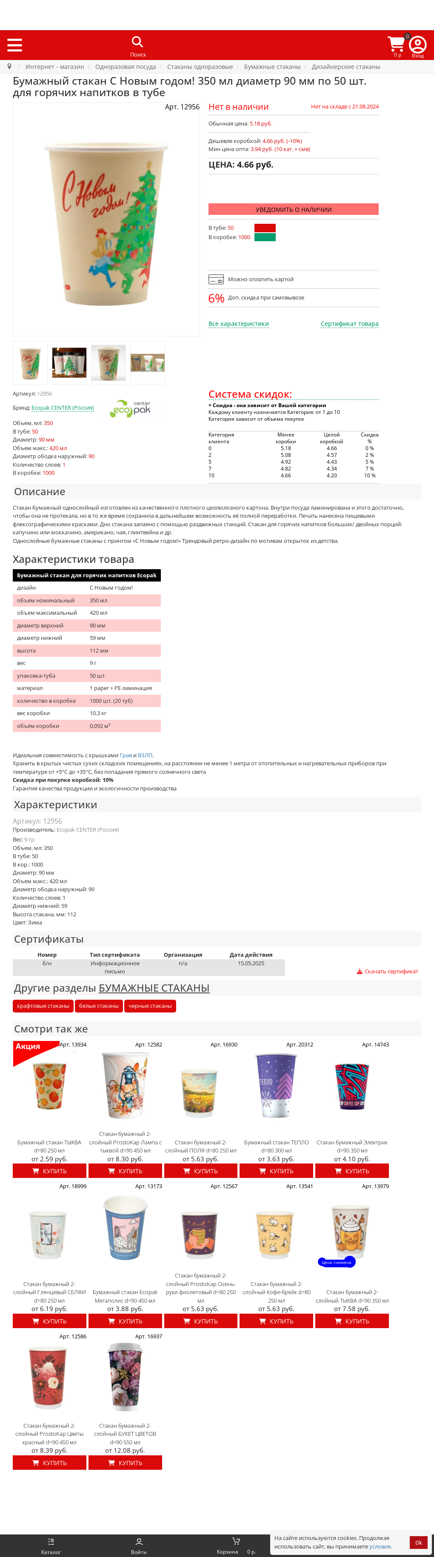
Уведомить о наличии (294, 209)
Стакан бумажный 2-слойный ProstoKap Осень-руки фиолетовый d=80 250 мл (201, 1288)
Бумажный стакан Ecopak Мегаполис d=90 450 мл (125, 1296)
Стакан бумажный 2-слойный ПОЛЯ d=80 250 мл (201, 1146)
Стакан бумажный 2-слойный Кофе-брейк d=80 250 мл (277, 1292)
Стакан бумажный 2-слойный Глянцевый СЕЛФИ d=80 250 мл (49, 1292)
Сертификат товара (350, 323)
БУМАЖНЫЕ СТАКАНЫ (154, 988)
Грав (126, 755)
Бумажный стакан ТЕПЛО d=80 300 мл (276, 1146)
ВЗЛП (145, 755)
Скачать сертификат (387, 971)
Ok (418, 1543)
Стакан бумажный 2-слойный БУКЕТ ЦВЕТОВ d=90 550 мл (125, 1434)
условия (380, 1546)
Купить (49, 1171)
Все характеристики (238, 323)
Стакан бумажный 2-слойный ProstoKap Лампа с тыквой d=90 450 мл (125, 1142)
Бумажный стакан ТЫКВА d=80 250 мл (49, 1146)
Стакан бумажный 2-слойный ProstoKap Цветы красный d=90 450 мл (49, 1434)
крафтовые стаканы (43, 1005)
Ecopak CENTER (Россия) (62, 407)
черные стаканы (150, 1005)
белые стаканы (99, 1005)
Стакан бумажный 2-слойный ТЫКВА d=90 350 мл (352, 1296)
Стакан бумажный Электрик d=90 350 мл (352, 1146)
